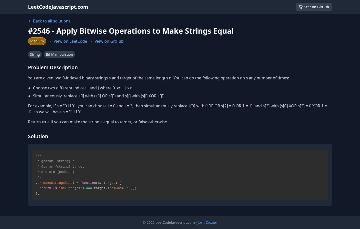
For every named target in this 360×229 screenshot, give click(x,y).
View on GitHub (109, 41)
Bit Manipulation (59, 54)
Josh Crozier (207, 222)
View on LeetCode (70, 41)
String (35, 54)
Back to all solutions (49, 21)
